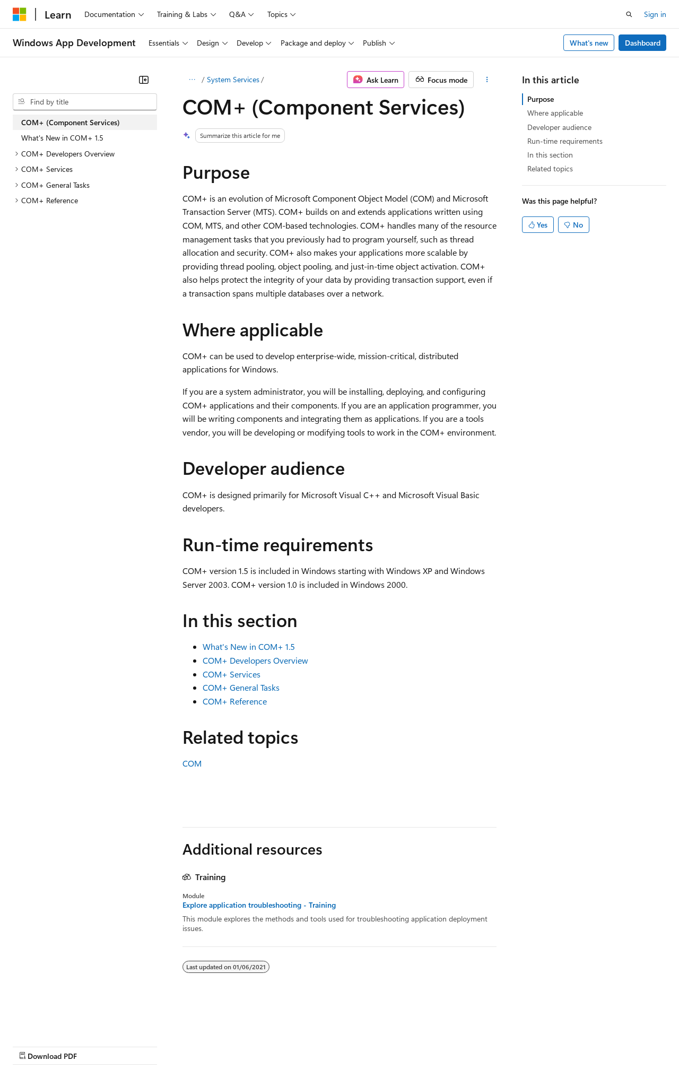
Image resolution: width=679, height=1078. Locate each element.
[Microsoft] (20, 14)
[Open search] (629, 14)
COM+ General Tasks (241, 687)
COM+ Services (231, 674)
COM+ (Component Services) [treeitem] (70, 122)
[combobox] (85, 101)
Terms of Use (387, 1046)
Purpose (540, 99)
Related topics (550, 168)
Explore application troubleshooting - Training (259, 905)
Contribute (189, 1046)
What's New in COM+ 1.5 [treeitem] (62, 138)
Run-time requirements (565, 141)
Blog (144, 1046)
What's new (589, 43)
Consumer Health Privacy (305, 1046)
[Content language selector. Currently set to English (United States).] (61, 1020)
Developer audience (559, 127)
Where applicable (555, 113)
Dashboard (642, 43)
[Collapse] (143, 79)
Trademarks (439, 1046)
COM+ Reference (235, 701)
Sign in (655, 14)
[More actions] (487, 79)
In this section (550, 155)
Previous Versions (96, 1046)
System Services (233, 79)
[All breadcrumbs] (191, 79)
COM (192, 763)
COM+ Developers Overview (255, 660)
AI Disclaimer (34, 1046)
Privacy (231, 1046)
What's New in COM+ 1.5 (249, 646)
